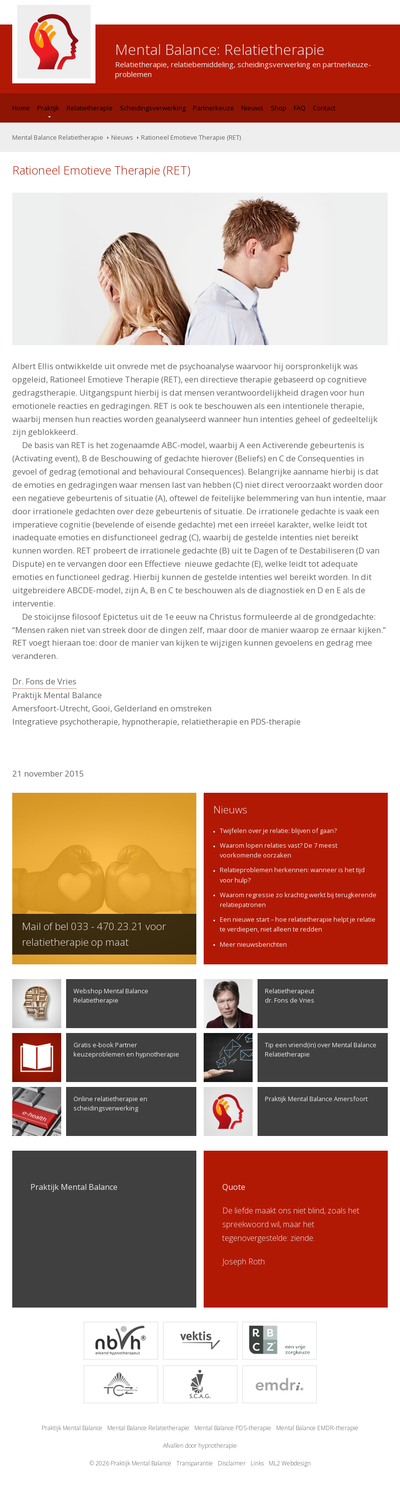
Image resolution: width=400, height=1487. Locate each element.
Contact (324, 107)
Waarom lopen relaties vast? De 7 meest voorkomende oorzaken (278, 850)
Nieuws (252, 107)
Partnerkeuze (213, 107)
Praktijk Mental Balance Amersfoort (286, 1111)
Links (257, 1463)
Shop (278, 107)
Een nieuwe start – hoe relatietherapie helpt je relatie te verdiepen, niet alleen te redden (298, 924)
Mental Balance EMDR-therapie (317, 1428)
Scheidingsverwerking (153, 107)
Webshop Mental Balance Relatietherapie (80, 1003)
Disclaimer (232, 1463)
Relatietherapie (90, 107)
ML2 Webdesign (290, 1463)
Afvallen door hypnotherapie (200, 1445)
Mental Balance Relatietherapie (57, 137)
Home (21, 107)
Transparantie (194, 1463)
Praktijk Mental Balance (72, 1428)
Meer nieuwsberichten (253, 944)
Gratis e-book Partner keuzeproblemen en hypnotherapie (95, 1057)
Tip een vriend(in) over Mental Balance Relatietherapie (290, 1057)
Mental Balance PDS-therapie (232, 1428)
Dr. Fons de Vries (44, 681)
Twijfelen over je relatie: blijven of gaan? (278, 830)
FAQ (300, 107)
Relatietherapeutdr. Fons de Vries (259, 1003)
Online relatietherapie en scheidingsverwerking (79, 1111)
